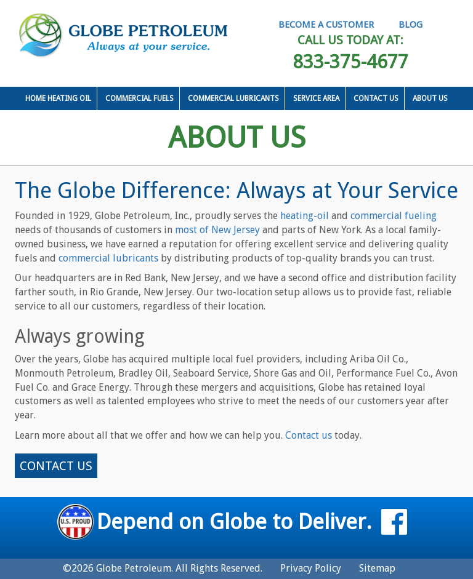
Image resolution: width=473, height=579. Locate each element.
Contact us (308, 435)
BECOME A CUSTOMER (326, 24)
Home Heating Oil (58, 98)
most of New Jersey (217, 230)
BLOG (410, 24)
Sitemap (377, 568)
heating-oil (304, 216)
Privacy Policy (310, 568)
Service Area (316, 98)
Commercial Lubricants (233, 98)
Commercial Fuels (139, 98)
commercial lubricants (108, 258)
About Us (430, 98)
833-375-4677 (350, 61)
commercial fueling (393, 216)
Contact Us (376, 98)
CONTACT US (56, 465)
